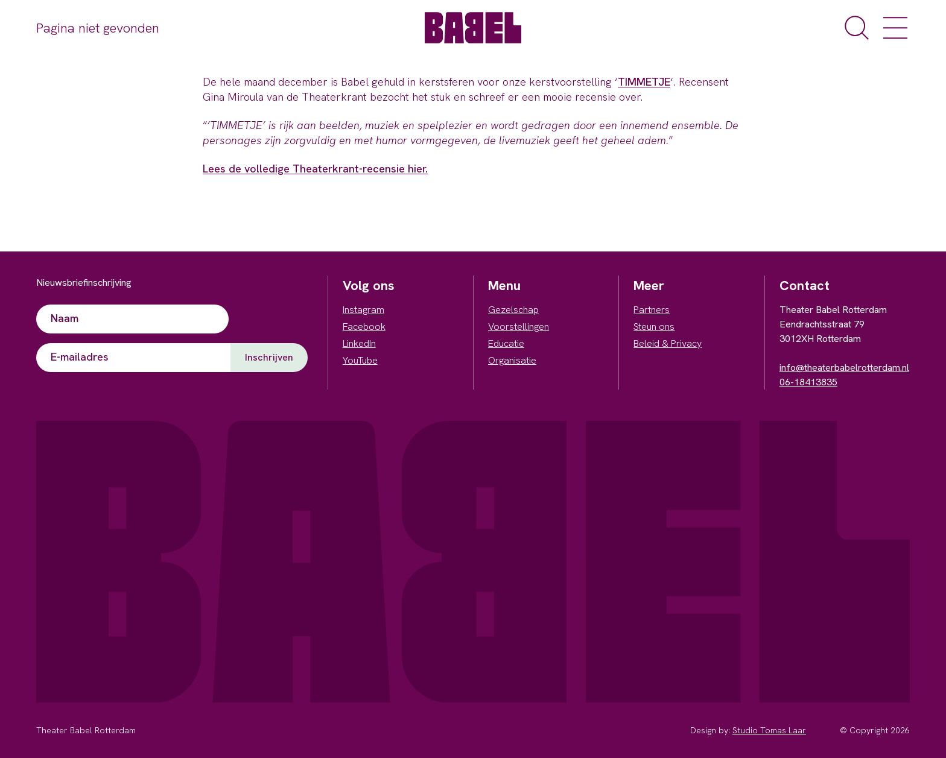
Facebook (364, 326)
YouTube (360, 360)
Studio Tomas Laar (769, 730)
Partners (651, 309)
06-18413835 (808, 382)
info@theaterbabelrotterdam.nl (844, 367)
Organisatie (512, 360)
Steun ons (654, 326)
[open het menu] (895, 27)
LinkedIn (359, 343)
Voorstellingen (518, 326)
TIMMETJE (644, 82)
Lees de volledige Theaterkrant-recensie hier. (315, 168)
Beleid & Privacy (667, 343)
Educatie (506, 343)
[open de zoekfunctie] (856, 27)
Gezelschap (513, 309)
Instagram (363, 309)
